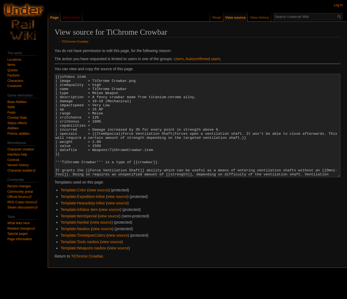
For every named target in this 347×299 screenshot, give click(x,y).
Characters (15, 81)
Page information (19, 239)
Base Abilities (17, 102)
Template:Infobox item (79, 230)
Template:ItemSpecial (78, 236)
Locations (14, 60)
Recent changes (19, 186)
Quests (12, 70)
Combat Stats (17, 118)
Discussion (71, 17)
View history (259, 17)
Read (216, 17)
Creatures (14, 86)
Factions (13, 75)
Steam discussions (20, 207)
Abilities (12, 128)
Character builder (19, 170)
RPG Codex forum (20, 202)
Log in (338, 5)
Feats (11, 112)
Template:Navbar (74, 242)
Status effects (17, 123)
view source (98, 210)
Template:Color (73, 210)
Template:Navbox (75, 249)
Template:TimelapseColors (82, 255)
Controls (13, 160)
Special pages (17, 234)
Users (179, 59)
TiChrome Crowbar (75, 41)
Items (11, 65)
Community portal (20, 192)
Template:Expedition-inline (82, 217)
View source (235, 17)
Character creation (20, 149)
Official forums (17, 197)
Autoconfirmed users (202, 59)
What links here (18, 223)
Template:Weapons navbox (83, 268)
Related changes (19, 228)
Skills (11, 107)
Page (54, 17)
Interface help (17, 154)
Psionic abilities (18, 134)
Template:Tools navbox (79, 262)
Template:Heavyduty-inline (82, 223)
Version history (18, 165)
